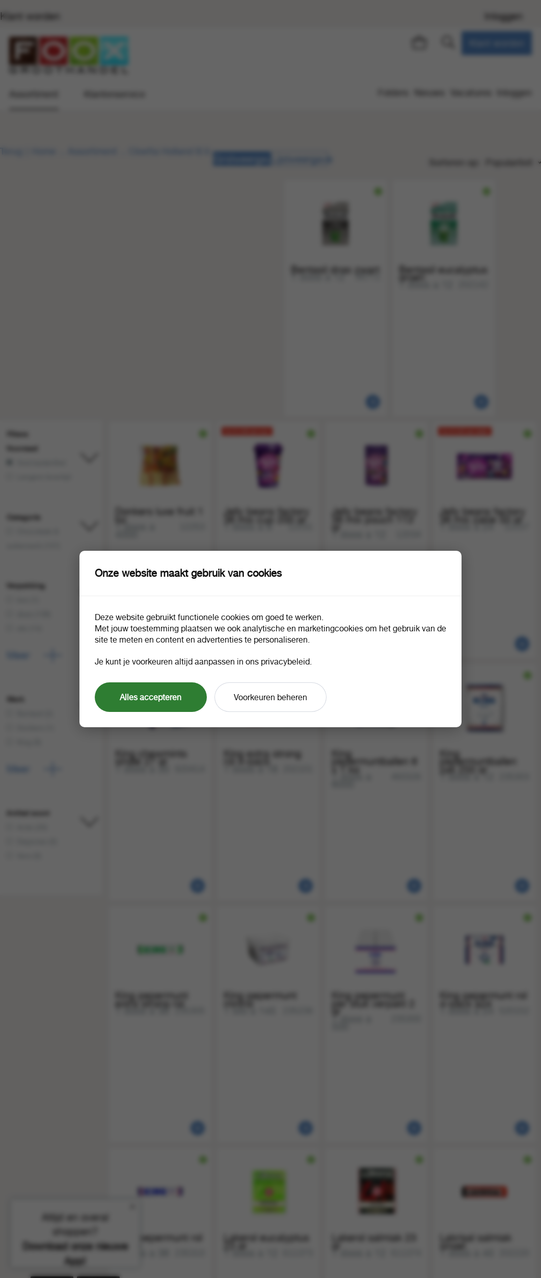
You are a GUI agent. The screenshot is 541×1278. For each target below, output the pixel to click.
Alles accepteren (150, 697)
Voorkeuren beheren (270, 697)
